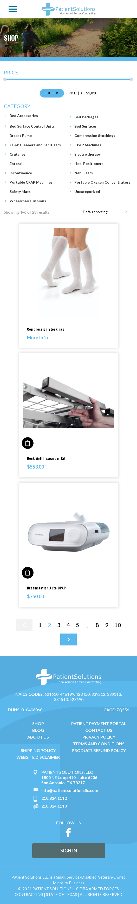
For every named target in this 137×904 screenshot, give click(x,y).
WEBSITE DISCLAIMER (38, 757)
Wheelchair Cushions (28, 201)
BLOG (38, 730)
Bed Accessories (24, 115)
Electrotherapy (87, 154)
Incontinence (21, 173)
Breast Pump (21, 135)
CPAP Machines (87, 145)
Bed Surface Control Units (32, 126)
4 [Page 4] (68, 625)
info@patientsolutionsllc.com (69, 790)
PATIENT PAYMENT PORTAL (98, 723)
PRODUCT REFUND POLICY (99, 750)
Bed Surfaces (85, 126)
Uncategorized (87, 191)
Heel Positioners (88, 163)
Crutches (17, 154)
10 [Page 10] (117, 625)
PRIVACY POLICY (98, 737)
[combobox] (106, 212)
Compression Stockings (94, 135)
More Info (37, 337)
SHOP (38, 723)
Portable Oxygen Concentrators (102, 182)
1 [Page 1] (40, 625)
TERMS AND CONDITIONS (99, 744)
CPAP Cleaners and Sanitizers (35, 145)
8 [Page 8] (97, 625)
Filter (51, 93)
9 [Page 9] (106, 625)
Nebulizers (83, 173)
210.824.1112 (54, 798)
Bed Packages (86, 117)
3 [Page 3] (59, 625)
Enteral (16, 163)
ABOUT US (38, 737)
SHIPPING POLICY (38, 750)
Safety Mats (20, 191)
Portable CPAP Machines (31, 182)
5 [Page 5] (77, 625)
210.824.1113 (54, 805)
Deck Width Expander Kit (46, 458)
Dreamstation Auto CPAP (46, 587)
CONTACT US (98, 730)
